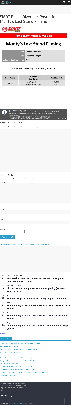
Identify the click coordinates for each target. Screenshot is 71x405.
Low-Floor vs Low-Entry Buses (9, 363)
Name (2, 209)
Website (2, 229)
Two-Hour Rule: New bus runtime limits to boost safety (16, 366)
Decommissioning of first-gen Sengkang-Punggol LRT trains (17, 369)
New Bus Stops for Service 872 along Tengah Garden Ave (37, 298)
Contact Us (8, 394)
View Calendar (4, 333)
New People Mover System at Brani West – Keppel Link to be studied (20, 343)
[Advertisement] (35, 9)
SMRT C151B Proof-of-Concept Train (10, 352)
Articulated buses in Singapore (9, 346)
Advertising (8, 396)
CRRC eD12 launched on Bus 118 (9, 375)
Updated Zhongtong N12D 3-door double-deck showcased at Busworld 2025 (22, 355)
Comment (3, 182)
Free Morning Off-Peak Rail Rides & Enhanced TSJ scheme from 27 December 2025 (24, 372)
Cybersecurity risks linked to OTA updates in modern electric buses (19, 349)
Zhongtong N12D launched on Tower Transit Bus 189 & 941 (17, 361)
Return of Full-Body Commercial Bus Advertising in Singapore (17, 358)
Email (2, 219)
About (3, 394)
